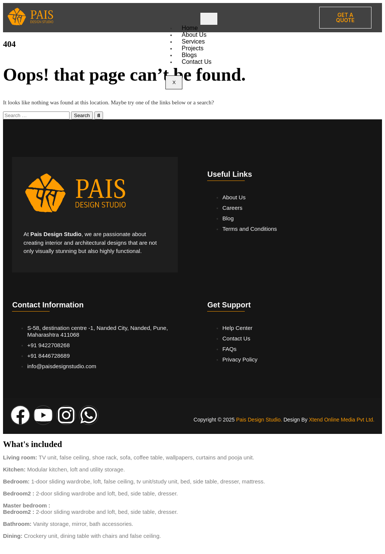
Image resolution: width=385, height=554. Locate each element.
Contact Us (196, 62)
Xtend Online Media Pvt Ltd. (341, 420)
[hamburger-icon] (208, 19)
